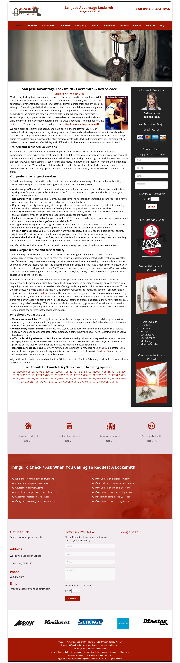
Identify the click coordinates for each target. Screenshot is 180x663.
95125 (46, 375)
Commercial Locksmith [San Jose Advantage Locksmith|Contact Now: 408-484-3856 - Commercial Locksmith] (110, 436)
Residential (32, 25)
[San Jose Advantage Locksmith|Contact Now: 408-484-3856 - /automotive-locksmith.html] (69, 425)
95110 (54, 371)
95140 (115, 381)
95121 (16, 375)
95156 (99, 378)
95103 (23, 371)
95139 (31, 378)
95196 (107, 381)
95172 (54, 381)
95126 (54, 375)
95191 (77, 381)
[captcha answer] (154, 199)
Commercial (65, 25)
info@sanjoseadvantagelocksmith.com (30, 588)
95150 (54, 378)
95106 (31, 371)
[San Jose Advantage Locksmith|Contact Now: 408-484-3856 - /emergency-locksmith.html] (151, 425)
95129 (77, 375)
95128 (69, 375)
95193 (92, 381)
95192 (84, 381)
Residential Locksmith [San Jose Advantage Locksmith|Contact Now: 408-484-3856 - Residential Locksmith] (28, 436)
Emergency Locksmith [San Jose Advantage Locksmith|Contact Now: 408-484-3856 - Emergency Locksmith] (152, 436)
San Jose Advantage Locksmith (82, 124)
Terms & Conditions (76, 655)
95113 (77, 371)
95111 (61, 371)
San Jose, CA (61, 93)
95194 (100, 381)
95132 (99, 375)
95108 (39, 371)
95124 (39, 375)
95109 (46, 371)
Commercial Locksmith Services (151, 356)
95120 (122, 371)
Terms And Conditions (130, 25)
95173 (62, 381)
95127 (61, 375)
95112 (69, 371)
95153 (77, 378)
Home (19, 25)
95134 (115, 375)
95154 (84, 378)
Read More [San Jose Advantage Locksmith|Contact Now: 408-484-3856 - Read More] (28, 440)
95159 (122, 378)
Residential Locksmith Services (151, 268)
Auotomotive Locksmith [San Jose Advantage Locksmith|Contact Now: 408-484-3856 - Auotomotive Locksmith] (69, 436)
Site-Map (102, 655)
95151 (61, 378)
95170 (46, 381)
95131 (92, 375)
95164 (39, 381)
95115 (84, 371)
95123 (31, 375)
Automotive (48, 25)
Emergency (80, 25)
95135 (122, 375)
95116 (92, 371)
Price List (150, 25)
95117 (99, 371)
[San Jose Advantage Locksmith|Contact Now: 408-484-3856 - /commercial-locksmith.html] (110, 425)
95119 (115, 371)
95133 (107, 375)
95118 (107, 371)
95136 (16, 378)
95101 (16, 371)
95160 (24, 381)
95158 (115, 378)
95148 (46, 378)
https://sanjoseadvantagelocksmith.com (100, 645)
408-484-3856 (159, 8)
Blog (162, 25)
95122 (23, 375)
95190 (69, 381)
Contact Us (109, 25)
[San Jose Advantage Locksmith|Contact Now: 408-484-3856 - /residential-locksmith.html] (28, 425)
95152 (69, 378)
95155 (92, 378)
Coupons (95, 25)
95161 (31, 381)
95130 (84, 375)
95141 (39, 378)
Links (110, 655)
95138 (23, 378)
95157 (107, 378)
